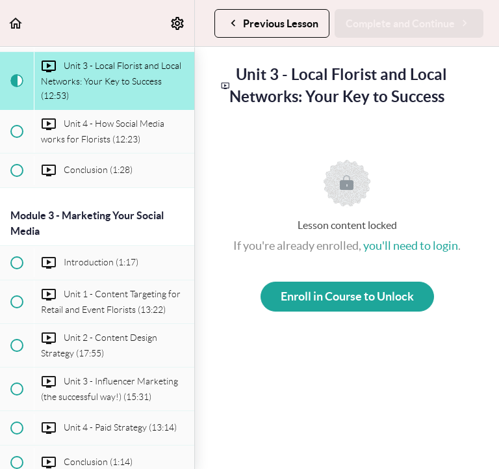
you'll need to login (410, 245)
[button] (16, 23)
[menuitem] (178, 23)
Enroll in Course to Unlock (347, 296)
